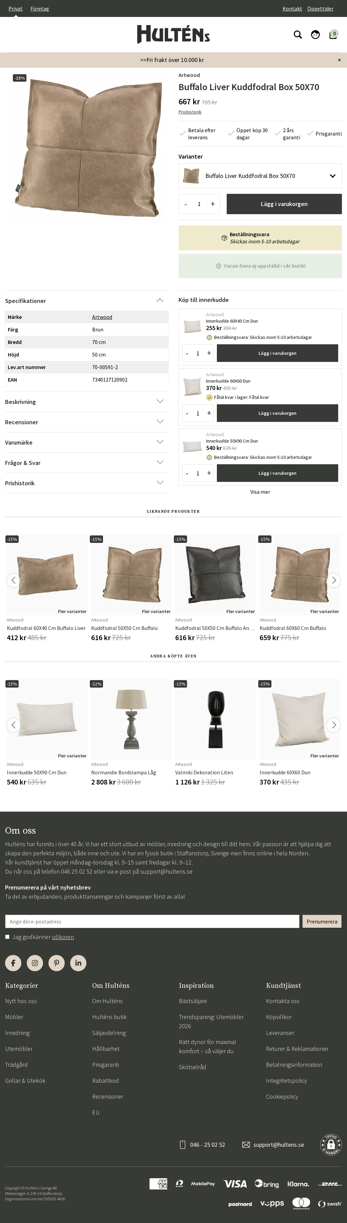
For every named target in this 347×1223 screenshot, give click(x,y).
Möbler (14, 1017)
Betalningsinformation (294, 1064)
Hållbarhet (106, 1049)
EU (96, 1112)
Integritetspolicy (286, 1080)
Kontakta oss (283, 1001)
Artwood (189, 75)
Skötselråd (192, 1067)
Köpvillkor (279, 1017)
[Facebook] (13, 963)
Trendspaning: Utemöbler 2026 (211, 1021)
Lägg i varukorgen (284, 204)
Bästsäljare (193, 1001)
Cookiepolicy (282, 1096)
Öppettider (320, 8)
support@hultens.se (166, 871)
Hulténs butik (109, 1017)
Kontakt (292, 8)
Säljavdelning (109, 1033)
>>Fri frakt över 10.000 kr (172, 60)
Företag (39, 8)
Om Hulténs (107, 1001)
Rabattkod (105, 1080)
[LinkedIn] (78, 963)
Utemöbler (19, 1049)
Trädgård (16, 1064)
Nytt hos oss (21, 1001)
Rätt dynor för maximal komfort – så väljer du (207, 1046)
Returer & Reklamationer (297, 1049)
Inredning (17, 1033)
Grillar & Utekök (25, 1080)
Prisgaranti (105, 1064)
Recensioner (107, 1096)
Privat (15, 8)
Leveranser (280, 1033)
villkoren (63, 937)
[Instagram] (35, 963)
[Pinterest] (56, 963)
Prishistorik (190, 112)
